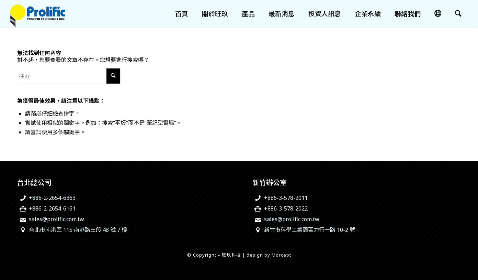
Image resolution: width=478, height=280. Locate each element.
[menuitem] (181, 14)
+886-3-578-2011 (286, 198)
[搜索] (458, 14)
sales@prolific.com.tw (56, 219)
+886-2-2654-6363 (52, 198)
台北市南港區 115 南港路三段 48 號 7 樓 (78, 230)
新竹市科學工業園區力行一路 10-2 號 (309, 230)
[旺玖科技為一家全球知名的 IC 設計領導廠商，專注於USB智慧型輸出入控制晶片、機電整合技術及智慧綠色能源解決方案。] (38, 14)
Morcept (281, 255)
